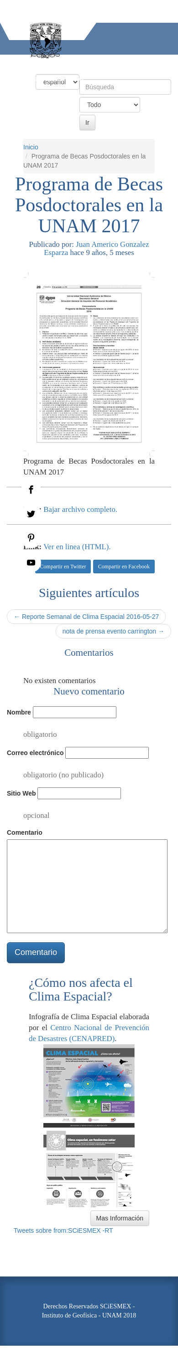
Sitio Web (21, 793)
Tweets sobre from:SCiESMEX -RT (63, 1230)
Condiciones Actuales (59, 62)
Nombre (19, 712)
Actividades (18, 78)
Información (64, 78)
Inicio (9, 62)
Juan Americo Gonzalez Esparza (96, 248)
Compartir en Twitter (63, 566)
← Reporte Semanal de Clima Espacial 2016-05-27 (86, 616)
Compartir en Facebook (124, 566)
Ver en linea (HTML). (76, 546)
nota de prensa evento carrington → (113, 631)
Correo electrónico (35, 752)
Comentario (24, 832)
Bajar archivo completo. (80, 509)
